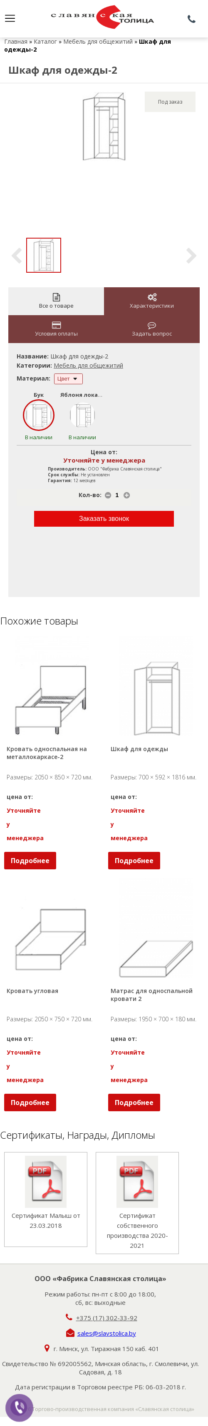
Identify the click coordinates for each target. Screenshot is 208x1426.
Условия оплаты (56, 329)
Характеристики (152, 301)
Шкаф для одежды (139, 749)
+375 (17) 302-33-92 (106, 1318)
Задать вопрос (152, 329)
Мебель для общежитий (98, 41)
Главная (15, 41)
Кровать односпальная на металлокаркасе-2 (48, 753)
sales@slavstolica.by (106, 1333)
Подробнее (30, 860)
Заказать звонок (104, 518)
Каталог (45, 41)
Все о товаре (56, 301)
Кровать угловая (32, 991)
